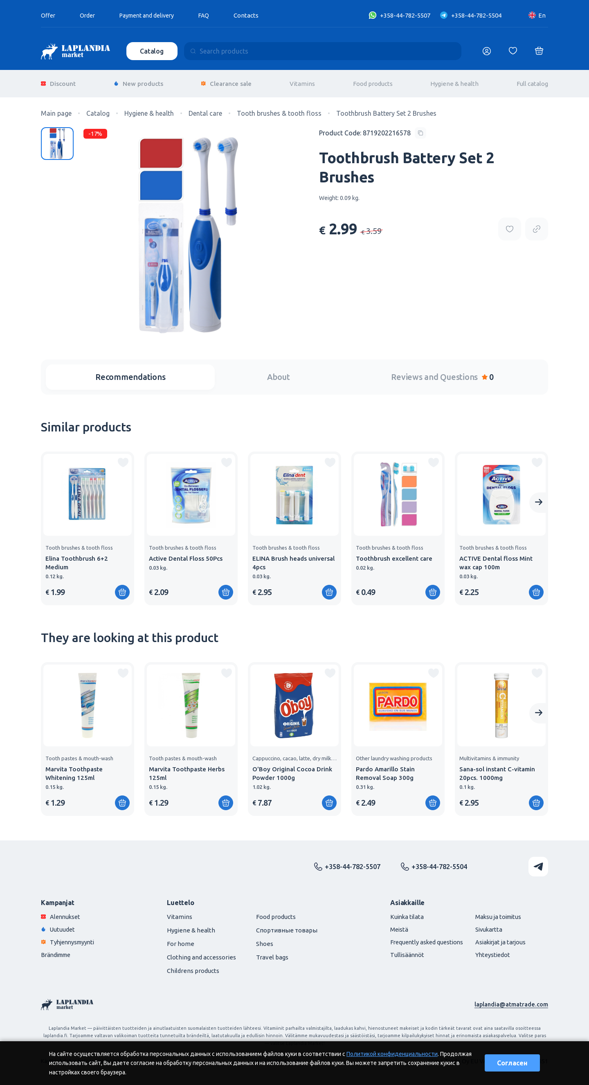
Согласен (512, 1063)
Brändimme (57, 950)
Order (89, 15)
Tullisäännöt (400, 950)
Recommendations (130, 372)
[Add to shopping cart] (122, 588)
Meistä (392, 925)
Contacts (255, 15)
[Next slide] (538, 498)
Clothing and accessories (201, 953)
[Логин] (487, 51)
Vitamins (302, 81)
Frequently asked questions (421, 937)
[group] (87, 524)
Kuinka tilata (400, 912)
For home (180, 939)
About (278, 372)
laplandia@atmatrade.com (510, 1000)
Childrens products (193, 966)
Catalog (152, 51)
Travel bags (272, 953)
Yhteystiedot (490, 950)
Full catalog (532, 81)
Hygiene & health (454, 81)
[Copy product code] (372, 129)
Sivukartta (486, 925)
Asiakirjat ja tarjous (498, 937)
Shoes (264, 939)
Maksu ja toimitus (496, 912)
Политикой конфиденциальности (392, 1054)
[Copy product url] (536, 225)
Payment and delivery (152, 15)
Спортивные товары (286, 926)
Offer (48, 15)
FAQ (213, 15)
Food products (373, 81)
